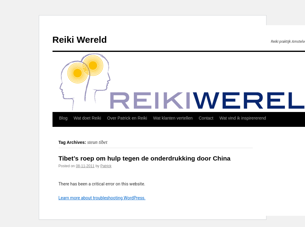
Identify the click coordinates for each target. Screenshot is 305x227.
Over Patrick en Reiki (127, 118)
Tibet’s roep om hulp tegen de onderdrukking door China (145, 158)
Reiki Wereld (80, 40)
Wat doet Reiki (87, 118)
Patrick (106, 166)
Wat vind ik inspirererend (242, 118)
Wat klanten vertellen (173, 118)
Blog (63, 118)
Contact (206, 118)
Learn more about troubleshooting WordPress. (102, 197)
